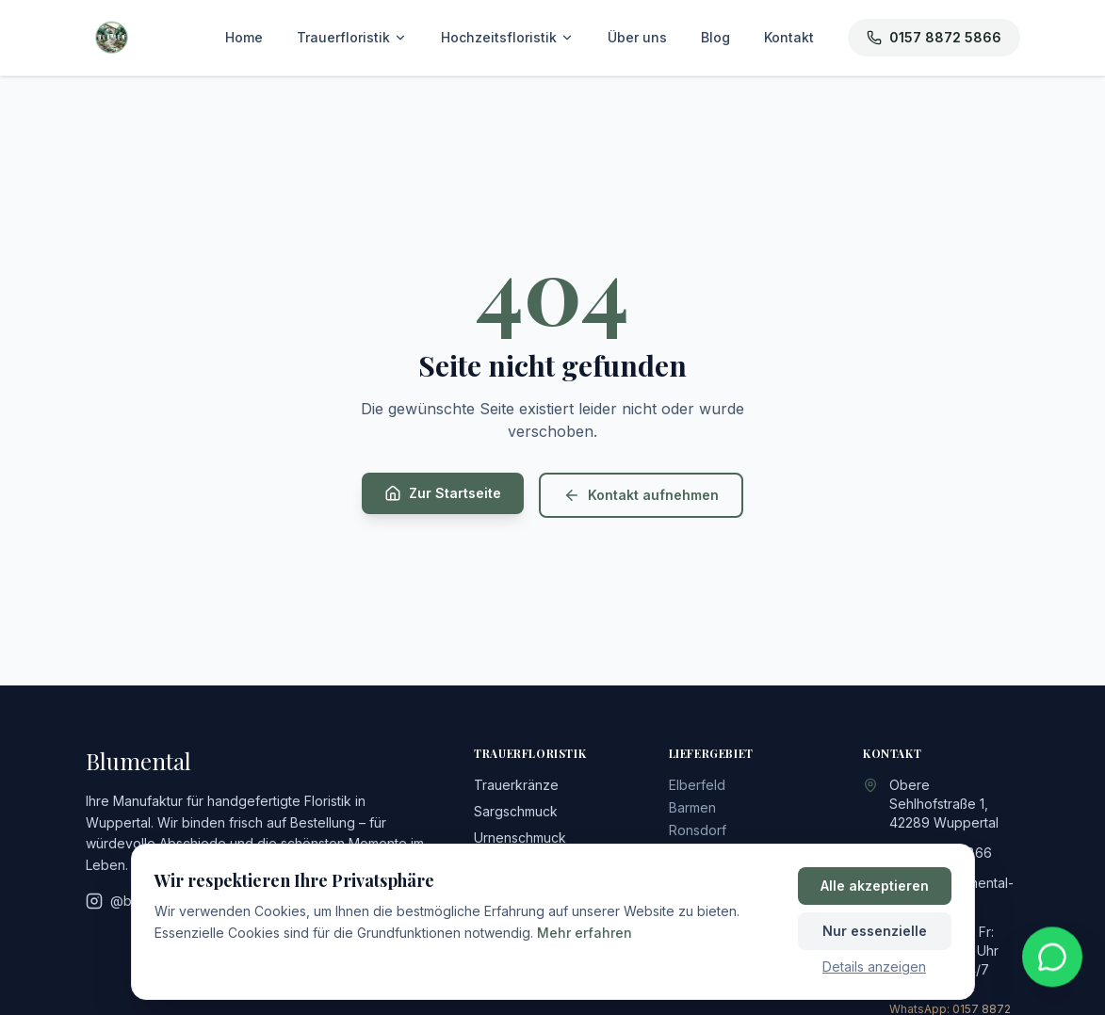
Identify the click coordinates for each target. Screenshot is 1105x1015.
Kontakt (789, 37)
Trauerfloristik (352, 37)
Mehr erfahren (584, 933)
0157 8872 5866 (934, 37)
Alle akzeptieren (875, 886)
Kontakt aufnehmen (641, 495)
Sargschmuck (516, 811)
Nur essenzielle (874, 931)
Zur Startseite (442, 493)
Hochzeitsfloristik (507, 37)
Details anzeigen (874, 967)
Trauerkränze (516, 785)
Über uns (637, 37)
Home (244, 37)
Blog (715, 37)
